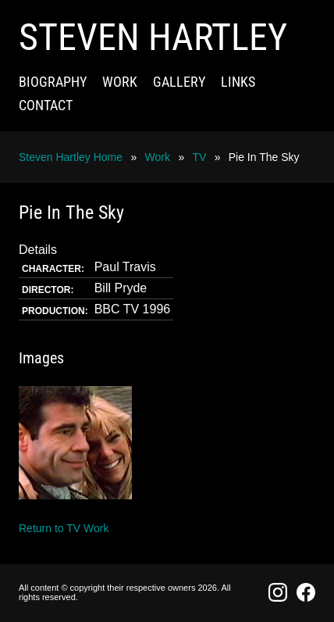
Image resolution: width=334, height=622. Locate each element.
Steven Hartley (153, 37)
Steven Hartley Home (71, 157)
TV (199, 157)
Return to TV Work (63, 528)
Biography (53, 81)
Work (119, 81)
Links (238, 81)
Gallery (179, 81)
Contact (46, 105)
